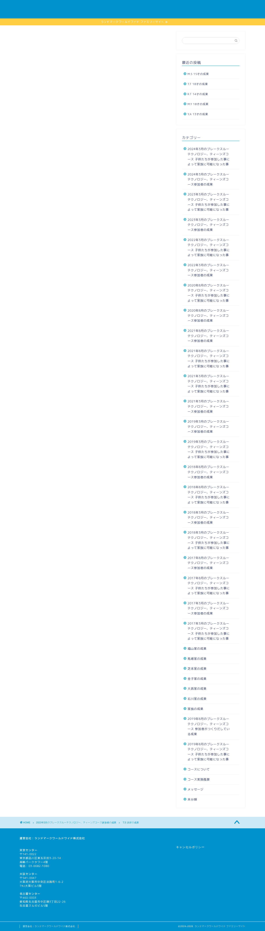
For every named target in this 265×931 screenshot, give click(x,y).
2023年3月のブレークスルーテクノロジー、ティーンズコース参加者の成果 (64, 39)
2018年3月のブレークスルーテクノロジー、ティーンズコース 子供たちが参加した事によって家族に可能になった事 (209, 540)
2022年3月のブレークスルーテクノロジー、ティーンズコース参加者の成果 (208, 270)
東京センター (28, 850)
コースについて (223, 6)
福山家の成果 (197, 649)
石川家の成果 (197, 699)
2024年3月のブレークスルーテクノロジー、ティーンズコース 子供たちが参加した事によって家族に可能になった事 (209, 156)
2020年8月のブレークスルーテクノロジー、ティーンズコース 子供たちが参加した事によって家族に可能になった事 (209, 293)
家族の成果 (195, 6)
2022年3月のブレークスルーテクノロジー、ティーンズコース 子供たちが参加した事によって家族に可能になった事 (209, 247)
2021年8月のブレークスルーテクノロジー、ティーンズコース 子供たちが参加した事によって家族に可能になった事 (209, 358)
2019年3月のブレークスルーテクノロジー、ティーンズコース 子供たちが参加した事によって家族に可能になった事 (209, 449)
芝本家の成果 (197, 669)
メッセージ (139, 6)
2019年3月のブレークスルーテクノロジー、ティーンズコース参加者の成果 (208, 426)
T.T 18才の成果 (198, 84)
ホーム (118, 6)
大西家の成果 (197, 689)
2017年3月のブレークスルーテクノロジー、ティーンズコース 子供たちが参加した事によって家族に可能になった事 (209, 631)
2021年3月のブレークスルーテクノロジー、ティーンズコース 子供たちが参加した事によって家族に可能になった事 (209, 383)
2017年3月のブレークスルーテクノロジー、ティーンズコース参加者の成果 (208, 608)
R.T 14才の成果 (198, 94)
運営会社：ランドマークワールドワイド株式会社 (49, 926)
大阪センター (28, 874)
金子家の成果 (197, 679)
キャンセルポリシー (190, 847)
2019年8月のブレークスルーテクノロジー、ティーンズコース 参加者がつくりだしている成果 (209, 726)
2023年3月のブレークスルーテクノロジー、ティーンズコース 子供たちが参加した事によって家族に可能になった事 (209, 202)
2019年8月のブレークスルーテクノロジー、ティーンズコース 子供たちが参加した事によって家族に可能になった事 (209, 752)
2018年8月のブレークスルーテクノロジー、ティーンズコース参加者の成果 (208, 472)
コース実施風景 (167, 6)
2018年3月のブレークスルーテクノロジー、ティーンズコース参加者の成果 (208, 517)
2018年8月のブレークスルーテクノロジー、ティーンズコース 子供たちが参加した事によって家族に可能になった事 (209, 494)
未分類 (192, 799)
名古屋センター (30, 894)
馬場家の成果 (197, 659)
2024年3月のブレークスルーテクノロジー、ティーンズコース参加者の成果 (208, 179)
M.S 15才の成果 (198, 74)
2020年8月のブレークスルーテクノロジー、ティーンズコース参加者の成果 (208, 315)
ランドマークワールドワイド (53, 838)
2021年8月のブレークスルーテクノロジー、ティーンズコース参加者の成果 (208, 336)
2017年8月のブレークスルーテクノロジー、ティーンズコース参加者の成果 (208, 563)
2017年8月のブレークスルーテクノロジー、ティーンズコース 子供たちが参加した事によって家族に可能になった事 (209, 585)
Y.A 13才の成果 (198, 114)
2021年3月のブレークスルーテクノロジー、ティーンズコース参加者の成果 (208, 406)
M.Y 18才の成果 (198, 104)
